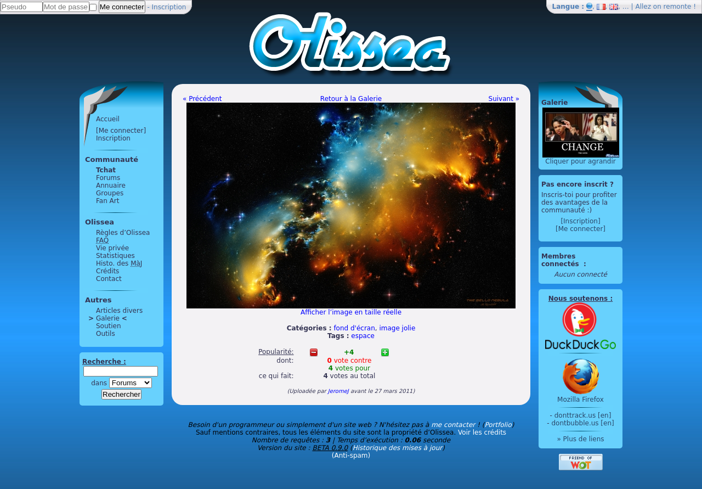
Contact (109, 279)
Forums (108, 178)
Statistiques (115, 256)
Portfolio (497, 425)
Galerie (107, 318)
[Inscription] (580, 221)
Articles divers (119, 310)
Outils (105, 334)
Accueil (108, 119)
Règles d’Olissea (123, 233)
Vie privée (112, 248)
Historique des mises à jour (398, 448)
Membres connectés (561, 260)
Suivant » (504, 99)
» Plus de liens (580, 439)
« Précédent (202, 99)
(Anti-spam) (351, 455)
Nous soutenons (578, 298)
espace (363, 336)
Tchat (106, 170)
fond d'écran (354, 328)
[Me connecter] (121, 130)
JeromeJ (338, 391)
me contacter (453, 425)
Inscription (169, 7)
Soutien (108, 326)
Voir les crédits (482, 432)
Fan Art (107, 201)
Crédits (107, 271)
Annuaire (111, 185)
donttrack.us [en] (583, 415)
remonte (678, 6)
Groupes (109, 193)
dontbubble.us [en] (582, 423)
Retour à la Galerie (351, 99)
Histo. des (119, 263)
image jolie (397, 328)
